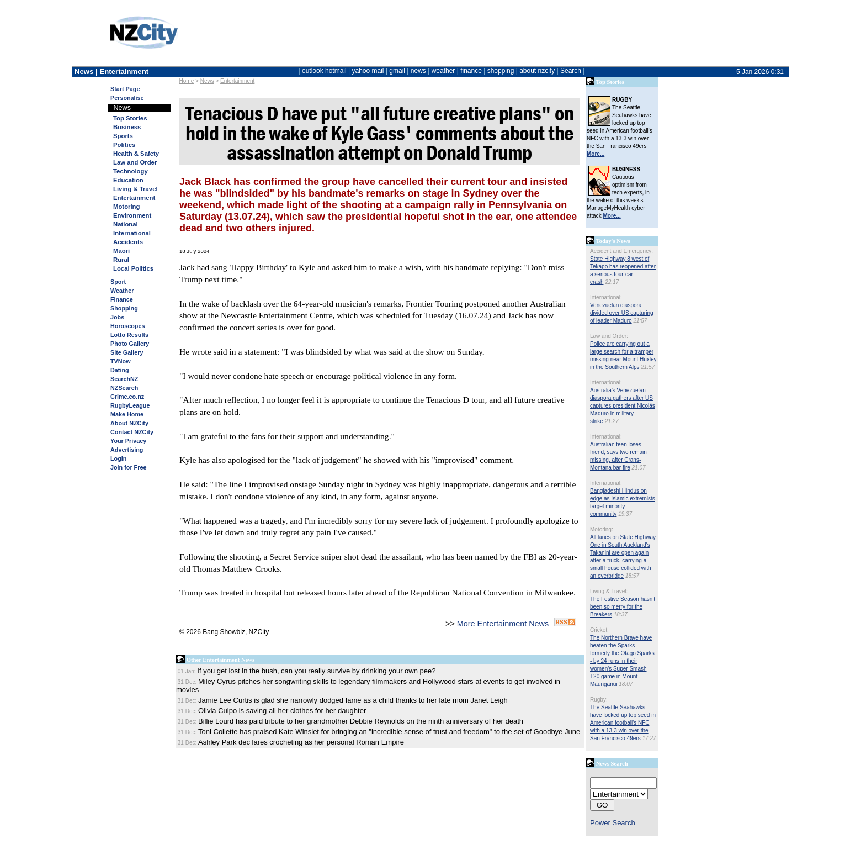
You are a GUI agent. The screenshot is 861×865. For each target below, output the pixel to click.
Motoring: (601, 529)
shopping (500, 71)
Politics (124, 144)
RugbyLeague (130, 405)
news (418, 71)
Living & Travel (135, 189)
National (125, 224)
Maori (121, 250)
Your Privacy (128, 440)
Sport (118, 281)
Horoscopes (127, 326)
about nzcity (537, 71)
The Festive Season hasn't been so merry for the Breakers (622, 607)
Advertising (126, 449)
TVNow (120, 361)
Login (118, 458)
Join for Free (128, 467)
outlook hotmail (324, 71)
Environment (132, 215)
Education (128, 180)
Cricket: (599, 630)
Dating (119, 370)
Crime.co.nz (127, 396)
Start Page (125, 89)
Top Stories (130, 118)
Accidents (128, 242)
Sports (123, 136)
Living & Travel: (609, 591)
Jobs (117, 317)
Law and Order (135, 162)
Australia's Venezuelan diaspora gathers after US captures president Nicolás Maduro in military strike (622, 405)
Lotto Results (129, 334)
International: (606, 297)
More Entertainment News (503, 623)
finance (471, 71)
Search (570, 71)
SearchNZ (124, 379)
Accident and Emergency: (621, 251)
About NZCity (129, 423)
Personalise (127, 97)
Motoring (126, 206)
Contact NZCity (131, 432)
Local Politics (133, 268)
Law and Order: (609, 336)
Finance (121, 299)
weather (443, 71)
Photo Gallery (129, 343)
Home (186, 81)
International (132, 233)
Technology (130, 171)
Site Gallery (126, 352)
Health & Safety (136, 153)
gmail (397, 71)
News (207, 81)
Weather (122, 290)
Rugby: (599, 700)
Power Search (612, 823)
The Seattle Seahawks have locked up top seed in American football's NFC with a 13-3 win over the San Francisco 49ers (623, 722)
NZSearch (124, 387)
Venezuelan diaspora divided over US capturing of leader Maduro (621, 313)
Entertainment (237, 81)
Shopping (124, 308)
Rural (121, 259)
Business (127, 127)
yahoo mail (368, 71)
